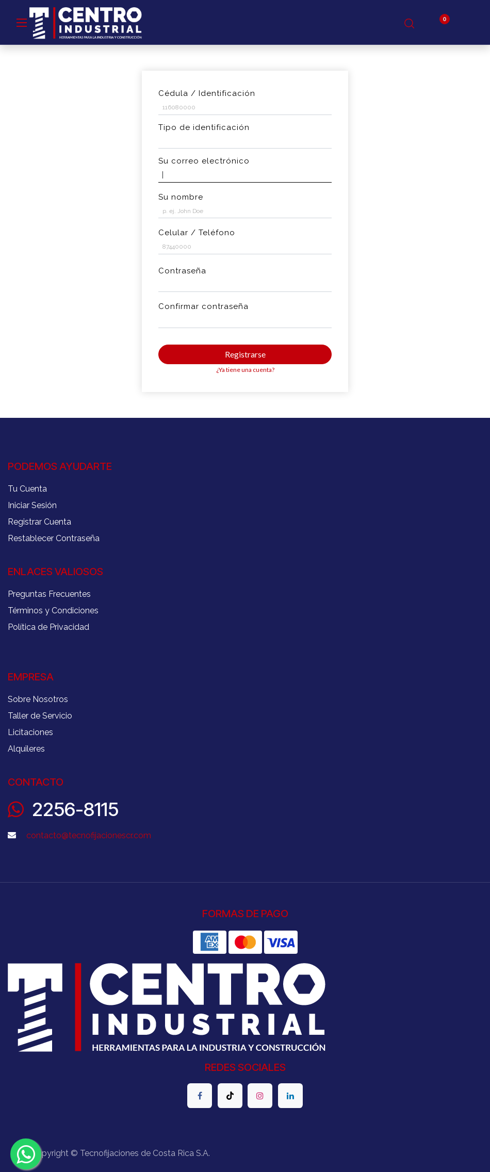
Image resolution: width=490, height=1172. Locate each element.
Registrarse (245, 354)
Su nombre (180, 197)
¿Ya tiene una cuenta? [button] (245, 369)
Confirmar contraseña (203, 306)
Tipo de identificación (204, 127)
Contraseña (182, 270)
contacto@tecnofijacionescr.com (88, 835)
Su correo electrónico (204, 161)
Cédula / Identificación (206, 93)
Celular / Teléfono (196, 232)
